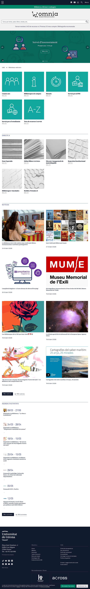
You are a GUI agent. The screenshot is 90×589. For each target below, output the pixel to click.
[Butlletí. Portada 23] (34, 181)
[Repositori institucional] (78, 151)
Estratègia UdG (36, 558)
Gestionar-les (82, 586)
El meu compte (51, 26)
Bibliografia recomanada (66, 26)
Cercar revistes (20, 26)
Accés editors (64, 564)
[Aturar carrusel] (3, 60)
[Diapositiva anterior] (2, 47)
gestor (18, 586)
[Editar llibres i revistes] (34, 151)
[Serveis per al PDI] (78, 84)
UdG (3, 67)
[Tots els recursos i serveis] (34, 112)
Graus (33, 548)
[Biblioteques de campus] (34, 84)
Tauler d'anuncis (36, 554)
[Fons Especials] (12, 151)
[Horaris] (56, 84)
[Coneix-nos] (12, 84)
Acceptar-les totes (68, 586)
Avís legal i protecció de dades (68, 556)
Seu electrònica (64, 550)
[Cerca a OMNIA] (86, 21)
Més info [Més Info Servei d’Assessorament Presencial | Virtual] (45, 51)
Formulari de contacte (8, 554)
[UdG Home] (2, 2)
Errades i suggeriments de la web (69, 562)
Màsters (34, 550)
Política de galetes (65, 558)
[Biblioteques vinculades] (12, 181)
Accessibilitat (64, 554)
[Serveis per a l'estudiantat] (12, 112)
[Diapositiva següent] (87, 47)
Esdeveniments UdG (37, 560)
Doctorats (34, 552)
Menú (87, 2)
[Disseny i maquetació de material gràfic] (56, 152)
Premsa (42, 26)
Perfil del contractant (66, 552)
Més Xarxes (5, 567)
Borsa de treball (36, 556)
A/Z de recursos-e (33, 26)
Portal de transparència (66, 548)
